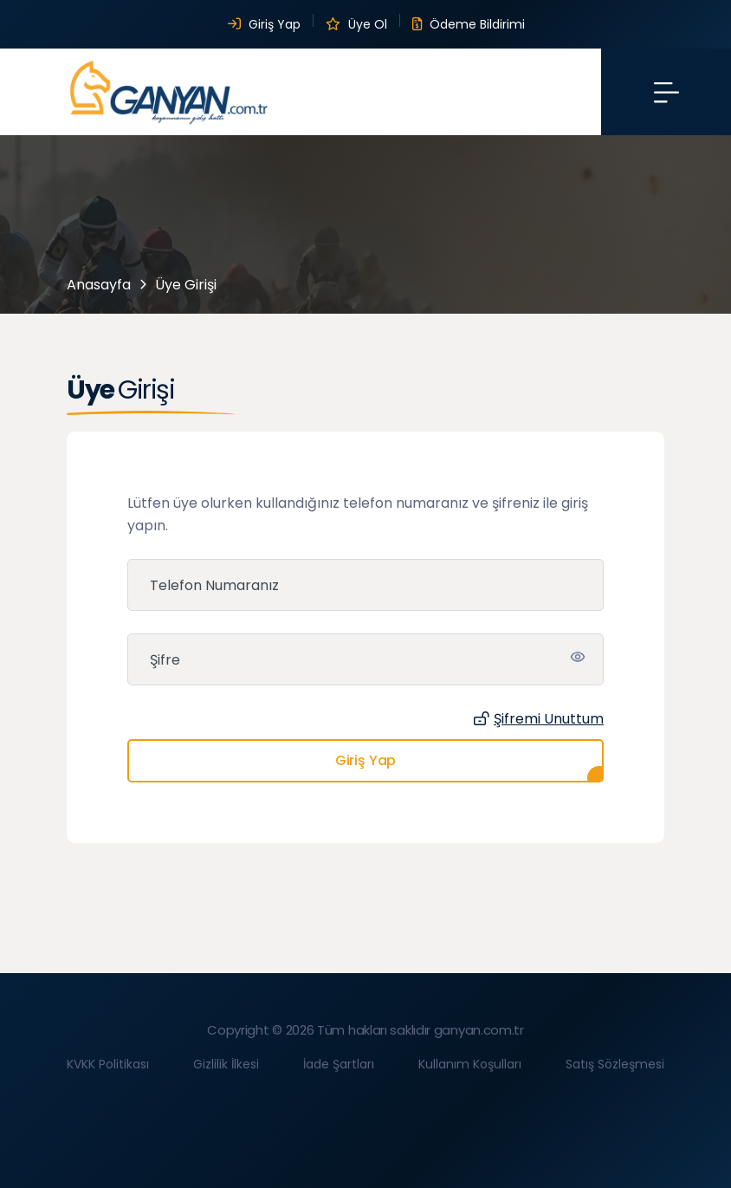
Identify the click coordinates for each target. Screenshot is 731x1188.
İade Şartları (338, 1064)
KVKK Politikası (108, 1064)
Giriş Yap (264, 24)
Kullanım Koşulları (469, 1064)
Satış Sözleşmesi (615, 1064)
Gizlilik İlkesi (226, 1064)
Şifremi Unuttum (539, 719)
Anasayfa (99, 285)
